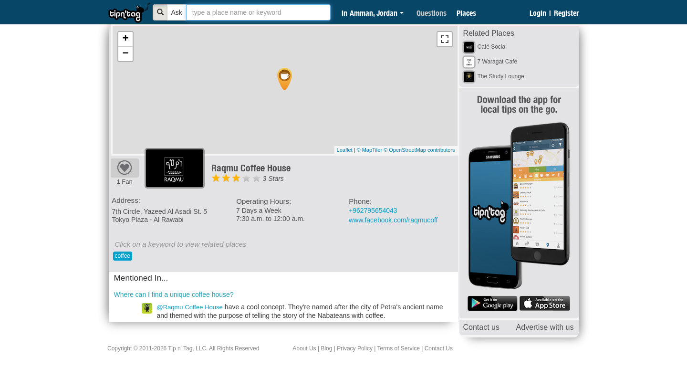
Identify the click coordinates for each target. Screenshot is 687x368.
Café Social (492, 46)
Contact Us (439, 348)
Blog (326, 348)
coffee (122, 255)
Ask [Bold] (176, 12)
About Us (304, 348)
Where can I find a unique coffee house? (174, 294)
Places (466, 13)
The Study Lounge (501, 76)
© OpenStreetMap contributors (419, 150)
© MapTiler (370, 150)
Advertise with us (545, 327)
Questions (431, 13)
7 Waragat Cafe (498, 61)
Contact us (481, 327)
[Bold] (160, 12)
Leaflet (345, 150)
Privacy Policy (355, 348)
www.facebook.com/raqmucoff (393, 220)
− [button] (125, 54)
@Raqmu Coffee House (190, 307)
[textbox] (258, 12)
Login (538, 13)
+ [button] (125, 39)
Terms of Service (398, 348)
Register (566, 13)
